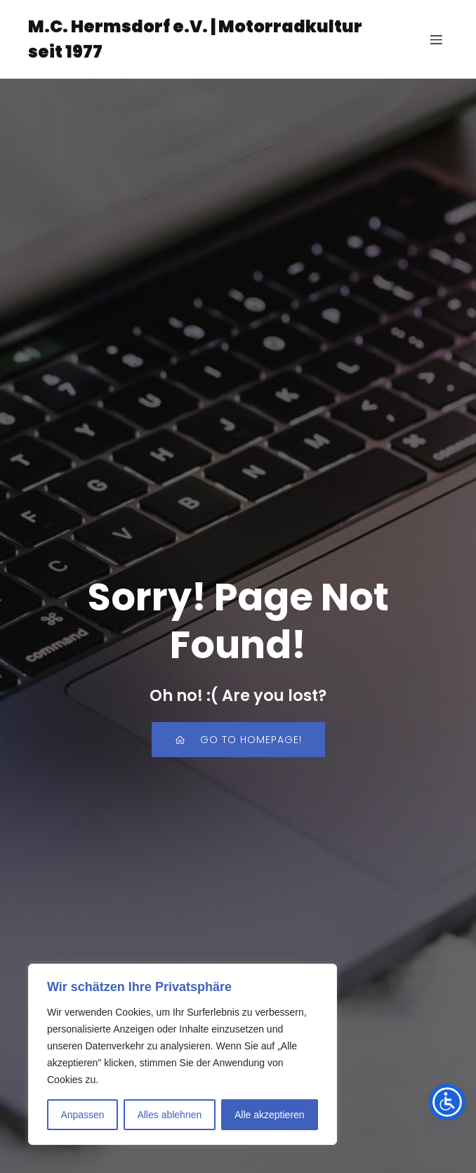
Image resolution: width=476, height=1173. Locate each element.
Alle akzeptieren (269, 1114)
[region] (182, 1054)
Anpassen (82, 1114)
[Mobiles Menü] (436, 39)
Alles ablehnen (169, 1114)
